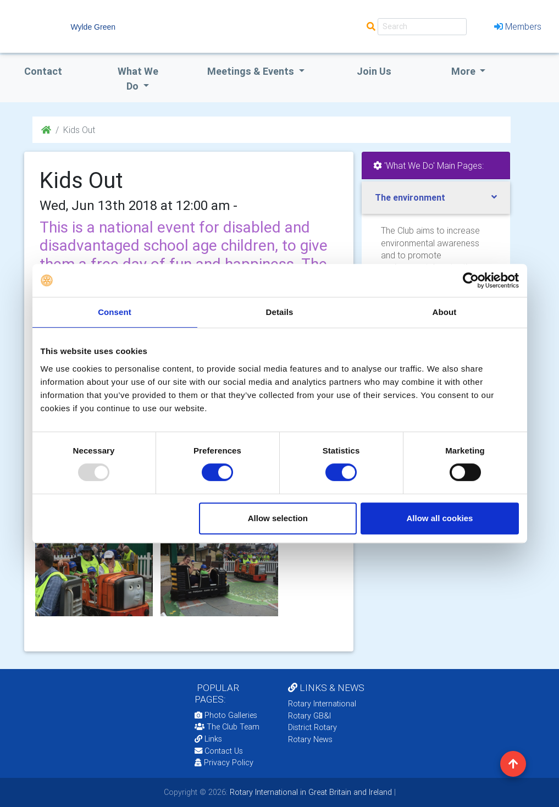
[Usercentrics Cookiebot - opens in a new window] (471, 280)
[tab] (436, 197)
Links (208, 739)
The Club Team (227, 727)
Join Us (374, 71)
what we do (138, 78)
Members (517, 26)
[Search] (422, 26)
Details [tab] (280, 312)
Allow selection (278, 518)
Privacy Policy (224, 762)
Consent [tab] (114, 312)
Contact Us (219, 751)
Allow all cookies (440, 518)
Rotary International (322, 704)
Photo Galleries (226, 715)
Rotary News (310, 739)
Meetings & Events (251, 71)
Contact (43, 71)
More (464, 71)
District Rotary (312, 727)
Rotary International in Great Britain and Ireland (310, 792)
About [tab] (445, 312)
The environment (410, 197)
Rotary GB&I (309, 716)
